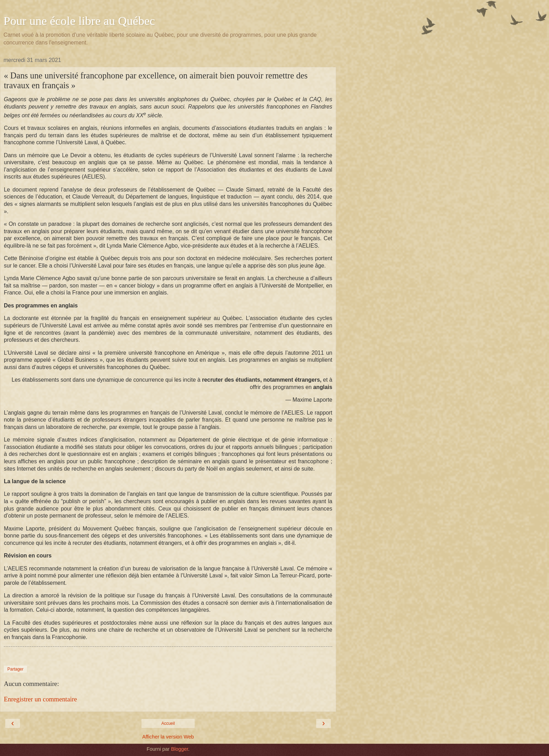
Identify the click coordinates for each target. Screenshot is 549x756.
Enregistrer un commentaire (40, 699)
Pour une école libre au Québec (79, 20)
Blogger (179, 749)
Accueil (168, 723)
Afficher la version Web (168, 737)
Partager (15, 669)
